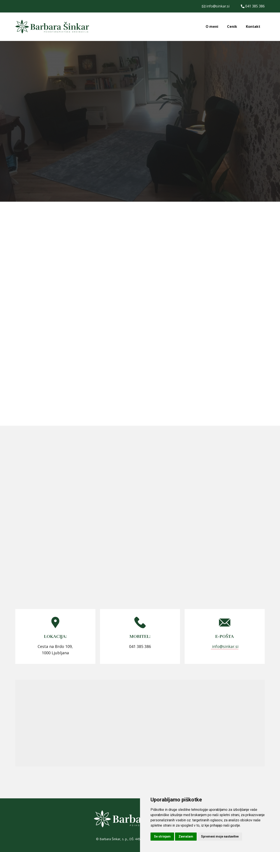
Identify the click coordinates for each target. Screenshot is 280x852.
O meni (212, 26)
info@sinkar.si (215, 6)
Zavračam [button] (185, 836)
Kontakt (253, 26)
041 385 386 (253, 6)
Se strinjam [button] (162, 836)
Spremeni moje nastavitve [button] (220, 836)
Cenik (232, 26)
